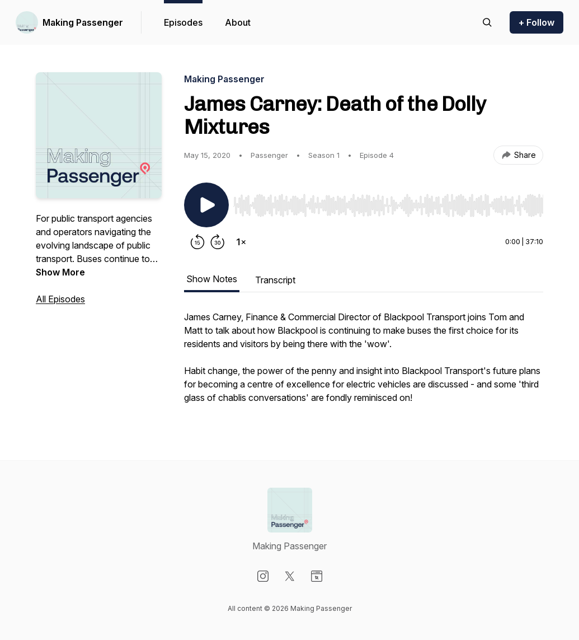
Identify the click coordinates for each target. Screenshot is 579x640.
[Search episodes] (487, 22)
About (238, 22)
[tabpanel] (363, 362)
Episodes (183, 22)
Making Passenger (83, 22)
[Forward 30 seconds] (217, 242)
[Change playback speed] (241, 242)
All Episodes (60, 299)
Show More (60, 272)
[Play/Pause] (206, 205)
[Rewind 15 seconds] (197, 242)
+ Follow (536, 22)
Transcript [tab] (275, 280)
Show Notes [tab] (211, 278)
